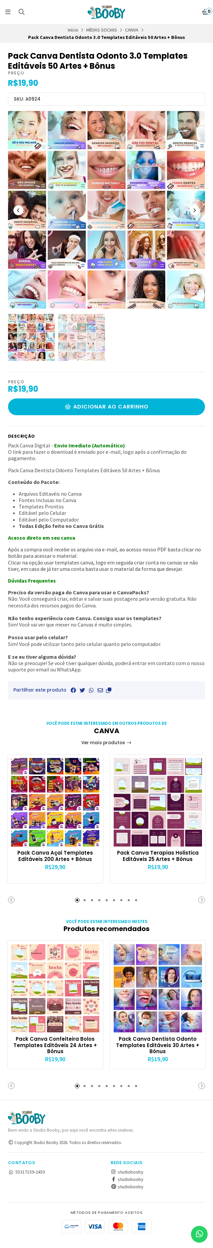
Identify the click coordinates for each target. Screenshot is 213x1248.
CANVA (131, 30)
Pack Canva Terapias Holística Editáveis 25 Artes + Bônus (157, 858)
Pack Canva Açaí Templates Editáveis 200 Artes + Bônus (55, 855)
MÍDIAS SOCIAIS (101, 30)
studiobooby (127, 1178)
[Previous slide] (18, 210)
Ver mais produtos (106, 743)
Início (73, 30)
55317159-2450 (26, 1178)
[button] (108, 690)
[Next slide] (195, 210)
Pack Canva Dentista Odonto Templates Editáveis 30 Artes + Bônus (158, 1044)
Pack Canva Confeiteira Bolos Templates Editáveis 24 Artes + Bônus (55, 1044)
